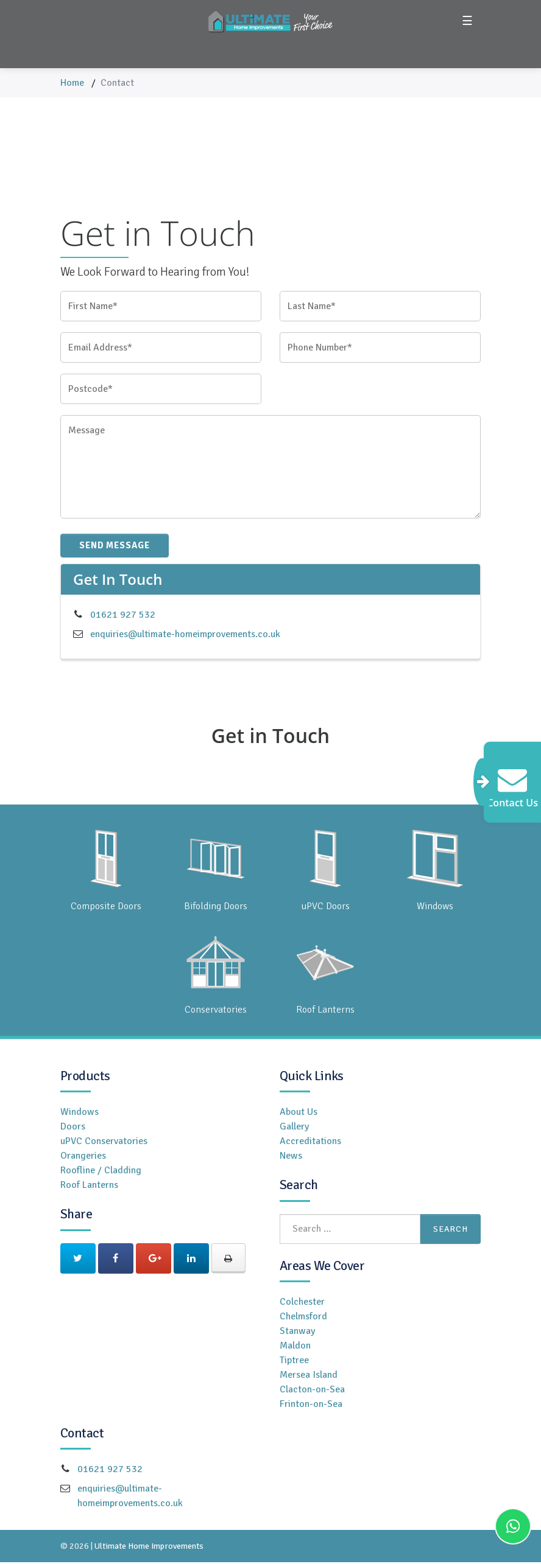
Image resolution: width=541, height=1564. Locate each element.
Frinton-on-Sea (311, 1406)
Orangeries (83, 1157)
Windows (79, 1114)
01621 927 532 (122, 616)
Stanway (297, 1333)
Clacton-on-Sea (312, 1391)
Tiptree (294, 1362)
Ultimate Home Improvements (148, 1548)
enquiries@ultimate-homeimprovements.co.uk (185, 636)
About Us (298, 1114)
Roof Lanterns (89, 1187)
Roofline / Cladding (100, 1172)
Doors (72, 1128)
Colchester (302, 1303)
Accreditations (310, 1143)
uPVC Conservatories (103, 1143)
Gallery (294, 1128)
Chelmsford (303, 1318)
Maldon (295, 1347)
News (291, 1157)
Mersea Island (309, 1376)
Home (72, 83)
